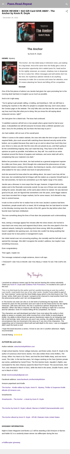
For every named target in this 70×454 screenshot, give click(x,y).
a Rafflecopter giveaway (11, 442)
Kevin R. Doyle (16, 284)
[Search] (66, 4)
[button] (66, 11)
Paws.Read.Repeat (19, 3)
